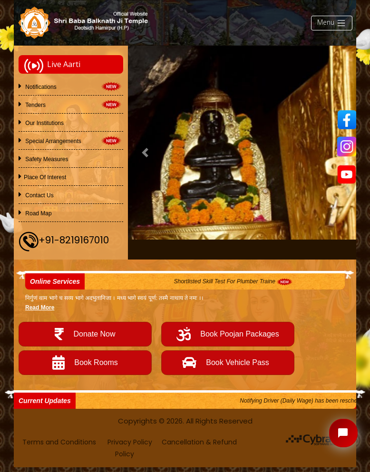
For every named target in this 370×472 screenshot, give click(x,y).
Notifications (40, 87)
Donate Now (85, 334)
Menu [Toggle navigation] (331, 23)
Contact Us (39, 195)
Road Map (38, 213)
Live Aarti (52, 66)
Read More (39, 307)
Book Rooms (85, 363)
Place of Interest (45, 177)
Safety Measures (46, 159)
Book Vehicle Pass (227, 363)
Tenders (35, 105)
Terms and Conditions (60, 442)
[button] (145, 153)
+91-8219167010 (74, 240)
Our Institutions (44, 123)
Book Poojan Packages (227, 334)
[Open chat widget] (343, 433)
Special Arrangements (52, 141)
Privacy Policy (129, 442)
